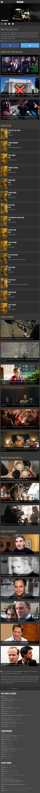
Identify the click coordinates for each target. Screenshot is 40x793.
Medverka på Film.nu (5, 771)
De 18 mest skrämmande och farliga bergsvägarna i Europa (12, 780)
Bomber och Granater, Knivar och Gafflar (8, 735)
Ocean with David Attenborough (7, 707)
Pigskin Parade (7, 36)
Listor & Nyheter (7, 317)
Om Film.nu (3, 765)
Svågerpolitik (3, 790)
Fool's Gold (3, 754)
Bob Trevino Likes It (4, 698)
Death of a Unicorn (4, 711)
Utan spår (3, 733)
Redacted (3, 743)
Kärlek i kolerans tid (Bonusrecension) (8, 749)
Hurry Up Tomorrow (5, 720)
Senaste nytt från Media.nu (11, 52)
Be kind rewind (4, 756)
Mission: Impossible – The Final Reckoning (9, 722)
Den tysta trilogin (4, 713)
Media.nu (3, 788)
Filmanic (2, 775)
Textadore (3, 786)
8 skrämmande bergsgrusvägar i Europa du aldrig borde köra (12, 784)
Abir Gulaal (3, 709)
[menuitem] (2, 688)
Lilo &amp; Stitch (4, 724)
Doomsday (3, 745)
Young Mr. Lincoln (32, 34)
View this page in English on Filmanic (9, 29)
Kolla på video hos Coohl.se (11, 457)
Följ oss (2, 773)
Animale (2, 717)
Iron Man (2, 741)
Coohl (2, 777)
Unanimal (3, 704)
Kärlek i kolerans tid (4, 750)
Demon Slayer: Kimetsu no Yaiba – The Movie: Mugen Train (12, 715)
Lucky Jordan (28, 36)
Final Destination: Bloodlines (6, 719)
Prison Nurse (18, 36)
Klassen (2, 752)
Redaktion (3, 769)
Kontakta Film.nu (4, 767)
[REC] (2, 758)
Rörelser (2, 702)
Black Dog (3, 696)
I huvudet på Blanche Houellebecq (7, 700)
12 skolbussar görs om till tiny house (8, 779)
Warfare (2, 705)
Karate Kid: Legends (4, 726)
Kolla (2, 782)
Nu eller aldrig (3, 747)
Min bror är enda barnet (5, 737)
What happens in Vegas (5, 739)
